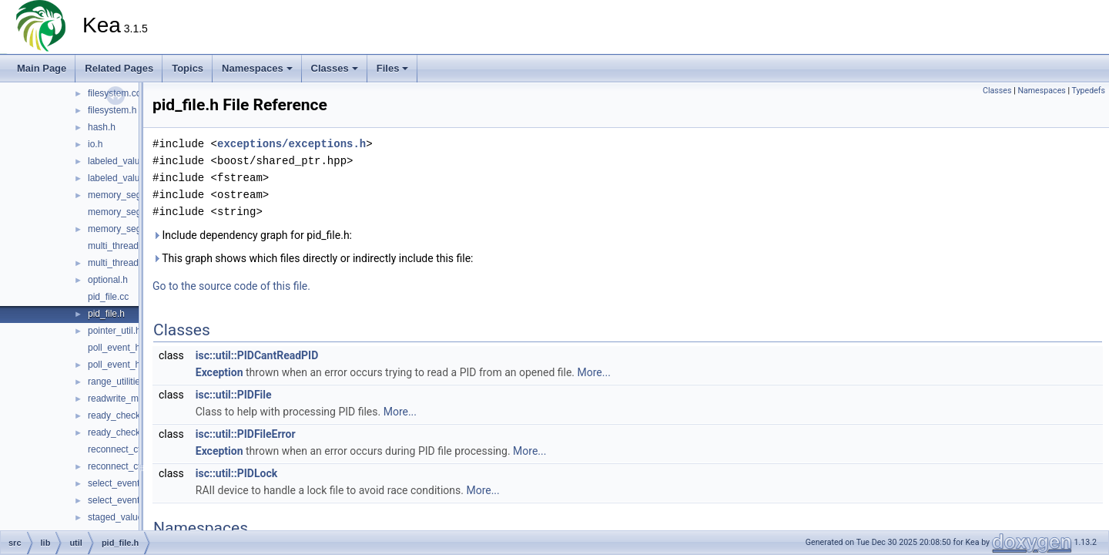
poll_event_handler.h (130, 364)
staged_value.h (119, 517)
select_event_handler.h (135, 500)
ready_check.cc (120, 415)
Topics (187, 68)
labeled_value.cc (122, 161)
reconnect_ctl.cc (121, 449)
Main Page (41, 68)
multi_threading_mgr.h (133, 262)
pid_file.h (106, 313)
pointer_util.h (114, 330)
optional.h (108, 279)
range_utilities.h (120, 381)
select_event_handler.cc (137, 483)
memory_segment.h (128, 195)
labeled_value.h (120, 178)
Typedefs (1088, 91)
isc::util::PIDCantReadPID (257, 355)
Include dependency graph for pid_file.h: (252, 235)
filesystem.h (112, 110)
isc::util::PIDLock (236, 473)
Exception (219, 372)
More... (594, 372)
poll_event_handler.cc (132, 347)
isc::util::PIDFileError (246, 434)
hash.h (102, 127)
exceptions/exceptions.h (291, 143)
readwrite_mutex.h (126, 398)
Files (393, 68)
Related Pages (119, 68)
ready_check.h (118, 432)
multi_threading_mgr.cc (135, 245)
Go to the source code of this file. (231, 286)
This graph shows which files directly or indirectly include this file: (313, 258)
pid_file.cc (108, 296)
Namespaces (257, 68)
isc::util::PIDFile (234, 394)
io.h (95, 144)
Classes (334, 68)
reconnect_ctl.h (119, 466)
